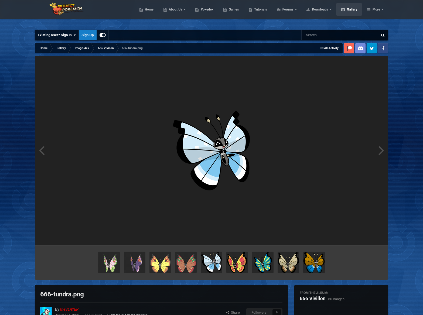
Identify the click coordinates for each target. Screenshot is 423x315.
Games (259, 13)
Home (174, 13)
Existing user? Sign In (57, 35)
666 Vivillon (313, 298)
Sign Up (87, 35)
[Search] (326, 35)
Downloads (346, 13)
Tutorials (286, 13)
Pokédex (232, 13)
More (376, 13)
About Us (201, 13)
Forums (314, 13)
